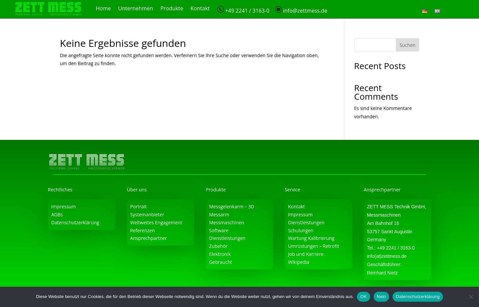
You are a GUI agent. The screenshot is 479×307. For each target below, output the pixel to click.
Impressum (63, 206)
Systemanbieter (147, 214)
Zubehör (218, 246)
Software (219, 230)
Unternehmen (135, 9)
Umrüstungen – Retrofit (313, 246)
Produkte (171, 9)
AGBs (57, 214)
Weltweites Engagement (156, 222)
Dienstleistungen (227, 238)
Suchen (407, 45)
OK (363, 296)
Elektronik (220, 254)
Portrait (138, 206)
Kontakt (200, 9)
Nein (381, 296)
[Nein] (470, 296)
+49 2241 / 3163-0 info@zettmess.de (272, 10)
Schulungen (300, 230)
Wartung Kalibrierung (311, 238)
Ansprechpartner (148, 238)
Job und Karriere (306, 254)
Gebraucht (220, 261)
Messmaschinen (226, 222)
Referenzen (142, 230)
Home (103, 9)
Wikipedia (298, 261)
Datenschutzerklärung (75, 222)
